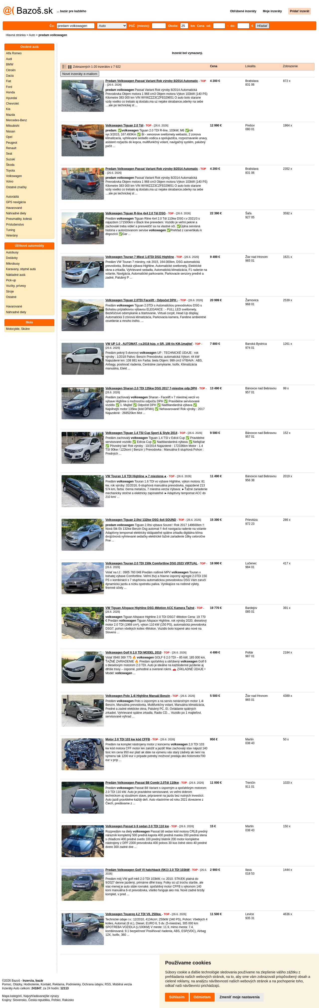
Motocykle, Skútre (18, 329)
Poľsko (56, 1000)
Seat (9, 153)
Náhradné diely (16, 213)
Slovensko (19, 1000)
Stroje (10, 291)
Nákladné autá (15, 275)
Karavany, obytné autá (21, 269)
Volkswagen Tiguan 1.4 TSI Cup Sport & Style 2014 (141, 433)
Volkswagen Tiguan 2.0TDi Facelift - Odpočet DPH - (141, 300)
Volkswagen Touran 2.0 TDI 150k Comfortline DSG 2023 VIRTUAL (151, 563)
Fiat (8, 81)
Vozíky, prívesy (16, 286)
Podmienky (73, 984)
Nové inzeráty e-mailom (79, 74)
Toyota (10, 170)
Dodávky (12, 258)
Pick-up (11, 280)
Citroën (11, 70)
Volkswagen (14, 176)
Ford (9, 87)
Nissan (10, 131)
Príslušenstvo (15, 224)
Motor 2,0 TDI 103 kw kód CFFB (127, 739)
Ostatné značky (16, 187)
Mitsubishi (12, 125)
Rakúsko (68, 1000)
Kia (8, 109)
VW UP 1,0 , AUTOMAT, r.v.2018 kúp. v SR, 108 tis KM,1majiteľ (148, 344)
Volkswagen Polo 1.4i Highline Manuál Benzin (137, 696)
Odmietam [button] (202, 997)
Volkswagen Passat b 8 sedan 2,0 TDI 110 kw (137, 826)
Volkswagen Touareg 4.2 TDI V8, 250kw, (133, 914)
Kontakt (46, 984)
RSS (108, 984)
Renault (11, 148)
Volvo (9, 181)
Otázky (17, 984)
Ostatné (11, 297)
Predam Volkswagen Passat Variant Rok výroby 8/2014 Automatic (151, 81)
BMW (9, 64)
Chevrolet (12, 103)
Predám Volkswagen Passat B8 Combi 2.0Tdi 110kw (142, 782)
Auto (32, 35)
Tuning (10, 230)
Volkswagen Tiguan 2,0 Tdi (124, 125)
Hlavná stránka (16, 35)
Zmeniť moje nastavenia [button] (240, 997)
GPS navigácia (16, 202)
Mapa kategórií (12, 996)
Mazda (10, 115)
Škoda (10, 165)
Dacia (10, 75)
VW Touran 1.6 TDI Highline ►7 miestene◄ (135, 476)
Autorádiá (12, 196)
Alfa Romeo (14, 53)
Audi (9, 59)
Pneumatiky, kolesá (19, 219)
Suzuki (10, 159)
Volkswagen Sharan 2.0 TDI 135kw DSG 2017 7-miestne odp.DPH (151, 388)
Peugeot (11, 142)
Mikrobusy (13, 263)
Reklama (58, 984)
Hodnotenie (31, 984)
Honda (10, 92)
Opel (9, 137)
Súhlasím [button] (176, 997)
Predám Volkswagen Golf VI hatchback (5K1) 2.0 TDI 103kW (147, 870)
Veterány (12, 235)
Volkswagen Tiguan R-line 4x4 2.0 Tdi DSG (135, 213)
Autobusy (12, 252)
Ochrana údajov (92, 984)
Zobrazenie (290, 66)
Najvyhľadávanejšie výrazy (41, 996)
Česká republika (39, 1000)
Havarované (14, 208)
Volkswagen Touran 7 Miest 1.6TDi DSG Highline (139, 257)
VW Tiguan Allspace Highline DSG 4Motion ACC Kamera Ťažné (149, 608)
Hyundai (11, 98)
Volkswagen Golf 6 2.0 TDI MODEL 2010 (133, 652)
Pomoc (6, 984)
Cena (213, 66)
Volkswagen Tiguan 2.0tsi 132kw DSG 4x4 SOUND (140, 520)
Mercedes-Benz (16, 120)
